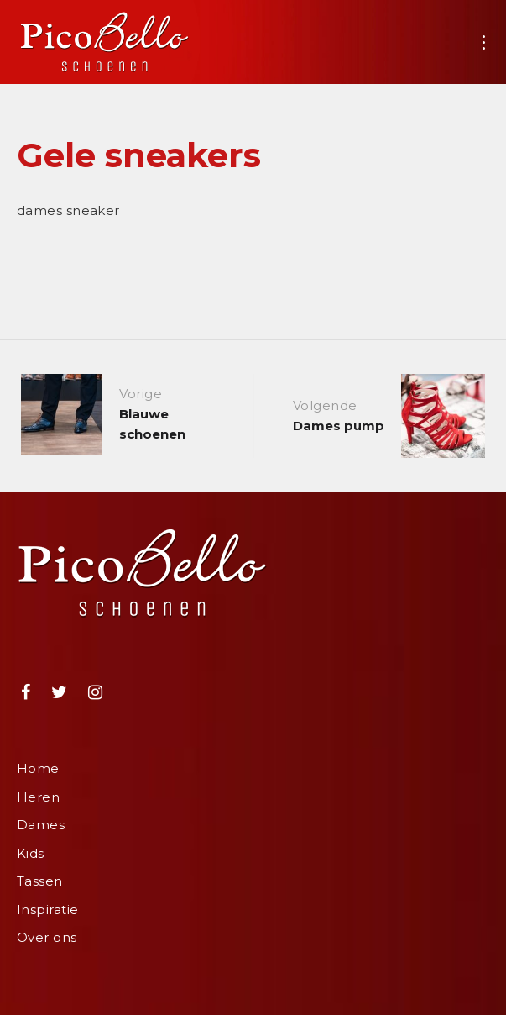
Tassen (40, 881)
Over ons (47, 937)
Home (38, 768)
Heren (38, 797)
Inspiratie (48, 910)
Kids (30, 853)
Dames (41, 825)
